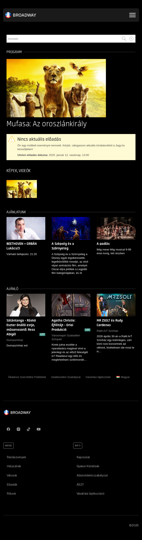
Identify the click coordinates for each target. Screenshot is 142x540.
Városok (12, 475)
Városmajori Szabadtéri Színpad (66, 337)
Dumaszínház (15, 340)
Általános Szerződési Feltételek (27, 377)
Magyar (123, 377)
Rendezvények (16, 457)
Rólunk (11, 493)
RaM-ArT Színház (107, 330)
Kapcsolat (83, 457)
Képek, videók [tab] (19, 171)
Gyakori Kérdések (88, 466)
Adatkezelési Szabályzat (66, 377)
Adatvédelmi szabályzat (92, 475)
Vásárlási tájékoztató (98, 377)
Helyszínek (14, 466)
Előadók (12, 484)
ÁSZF (80, 484)
